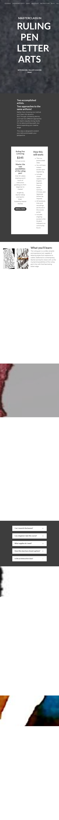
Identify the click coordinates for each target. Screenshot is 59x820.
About (30, 817)
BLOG (53, 3)
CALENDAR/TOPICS (18, 3)
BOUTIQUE (35, 3)
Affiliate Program (37, 817)
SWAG (28, 3)
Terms (19, 817)
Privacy (25, 817)
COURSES (8, 3)
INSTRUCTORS (45, 3)
